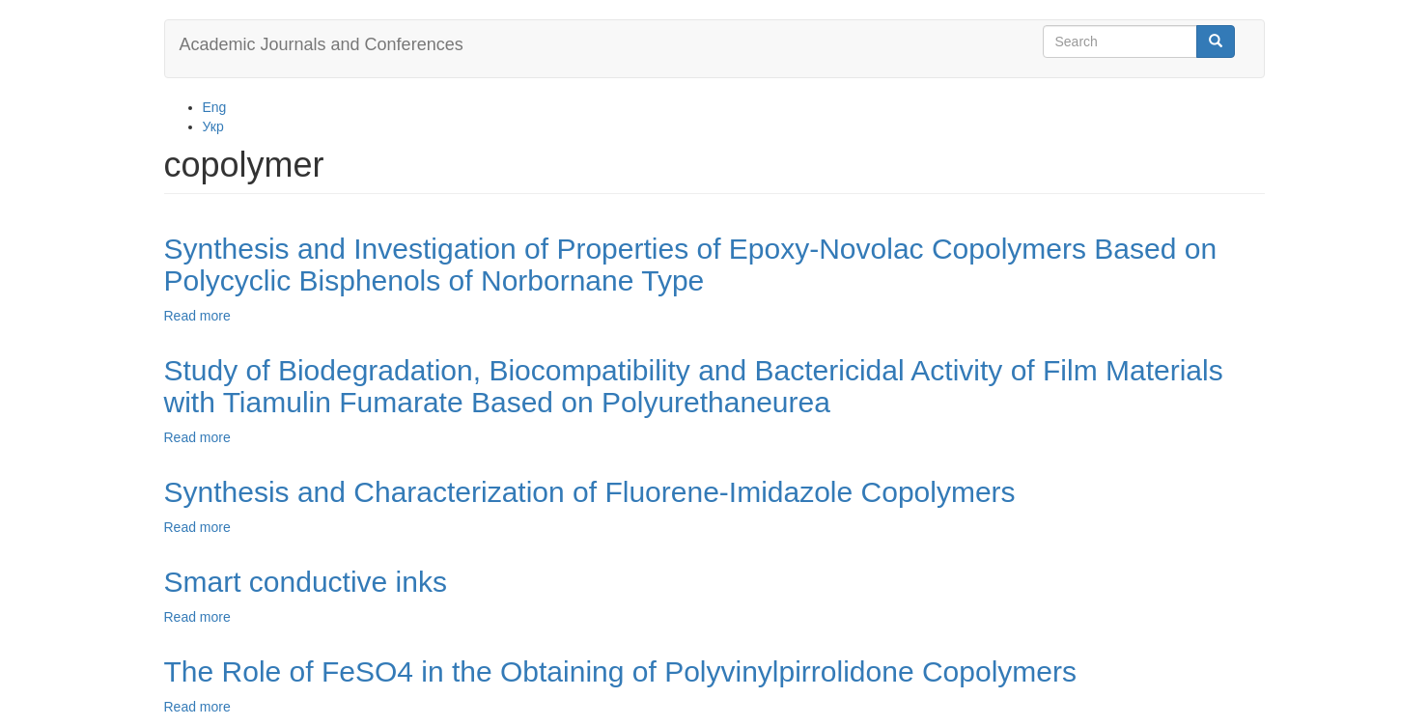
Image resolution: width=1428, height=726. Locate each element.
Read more (197, 315)
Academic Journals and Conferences (321, 44)
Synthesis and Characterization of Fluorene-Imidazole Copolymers (590, 492)
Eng (215, 107)
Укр (213, 126)
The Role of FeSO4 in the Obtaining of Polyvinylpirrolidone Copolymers (620, 671)
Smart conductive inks (305, 582)
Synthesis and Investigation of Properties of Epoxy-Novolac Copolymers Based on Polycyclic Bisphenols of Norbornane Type (691, 264)
